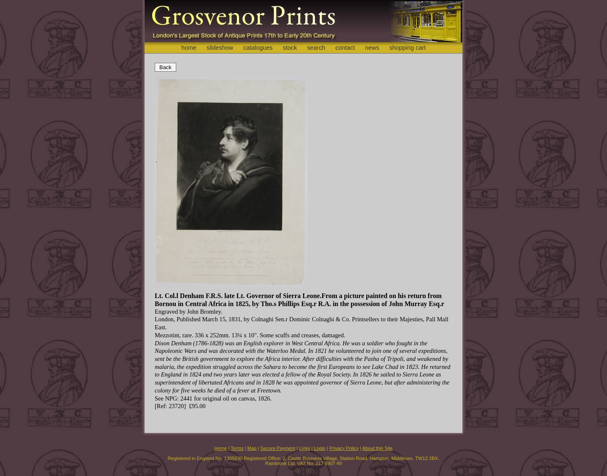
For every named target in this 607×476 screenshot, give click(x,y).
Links (304, 448)
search (316, 47)
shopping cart (407, 47)
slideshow (220, 47)
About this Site (377, 448)
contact (345, 47)
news (372, 47)
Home (220, 448)
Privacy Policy (344, 448)
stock (290, 47)
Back (165, 67)
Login (319, 448)
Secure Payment (278, 448)
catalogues (258, 47)
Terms (237, 448)
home (188, 47)
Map (252, 448)
